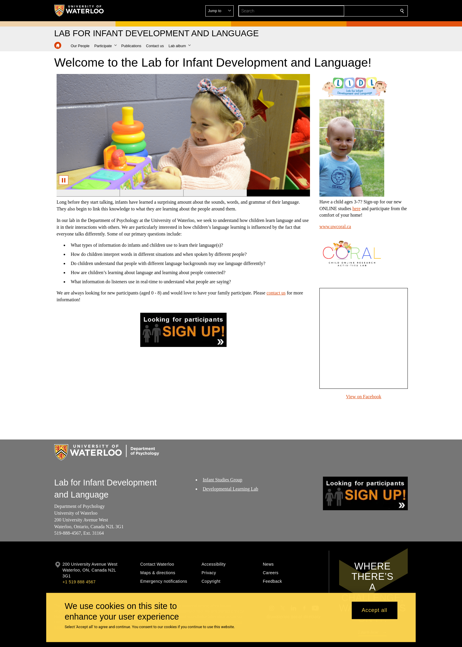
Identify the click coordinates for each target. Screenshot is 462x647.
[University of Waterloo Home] (79, 11)
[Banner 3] (215, 193)
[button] (359, 11)
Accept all (374, 610)
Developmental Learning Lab (230, 488)
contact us (276, 292)
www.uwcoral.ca (335, 226)
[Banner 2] (151, 193)
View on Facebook (363, 396)
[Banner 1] (88, 193)
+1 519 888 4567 (78, 581)
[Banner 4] (278, 193)
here (356, 208)
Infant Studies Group (222, 479)
